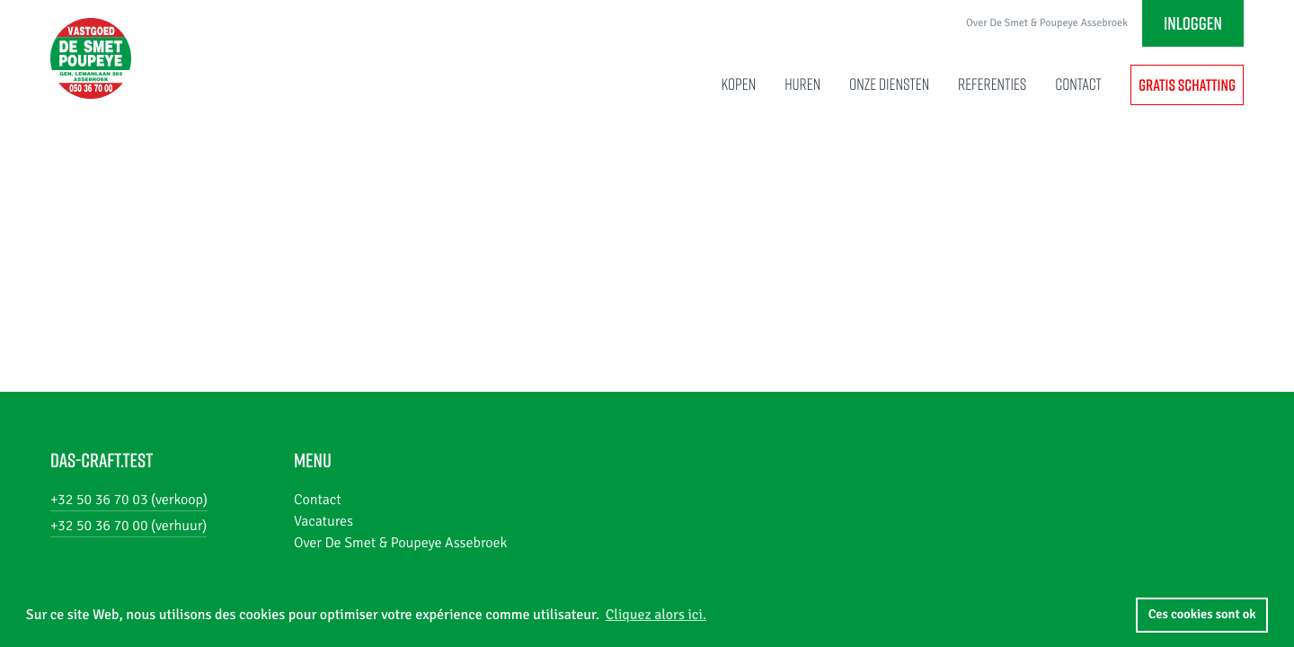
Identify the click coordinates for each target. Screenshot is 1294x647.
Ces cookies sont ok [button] (1202, 615)
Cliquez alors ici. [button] (656, 615)
